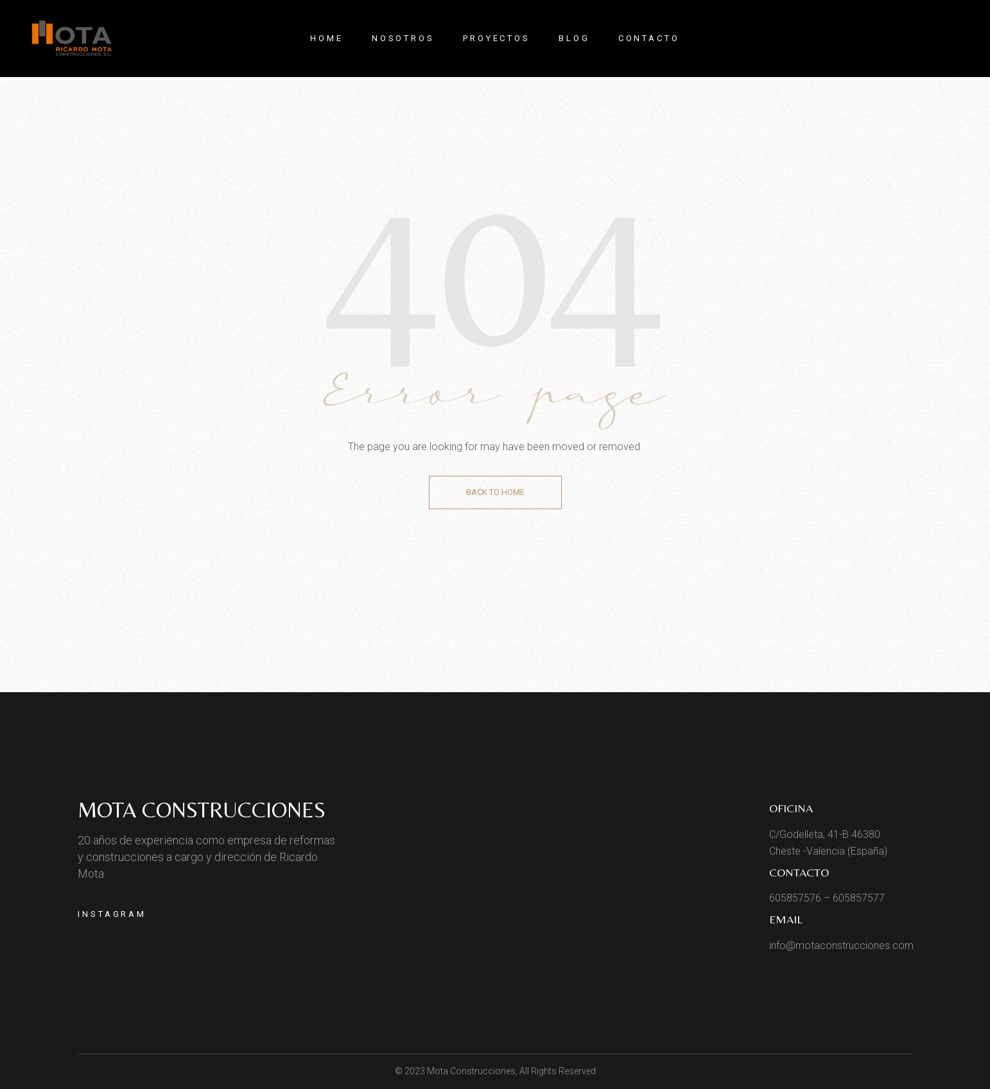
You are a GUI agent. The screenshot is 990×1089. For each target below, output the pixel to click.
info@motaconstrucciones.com (841, 945)
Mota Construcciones (202, 810)
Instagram (112, 914)
